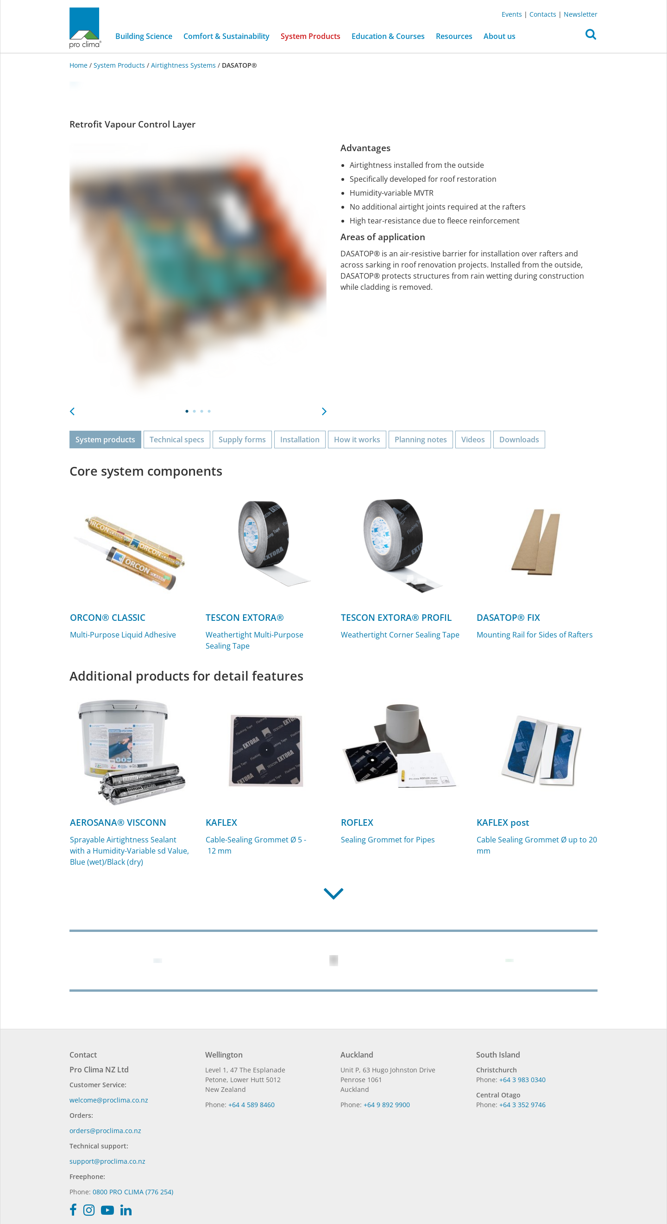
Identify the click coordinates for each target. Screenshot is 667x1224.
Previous (71, 408)
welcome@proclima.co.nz (108, 1100)
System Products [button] (310, 36)
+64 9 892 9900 (387, 1104)
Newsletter (581, 14)
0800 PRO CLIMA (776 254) (133, 1191)
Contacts (542, 14)
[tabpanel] (198, 271)
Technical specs (177, 439)
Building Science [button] (143, 36)
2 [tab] (194, 411)
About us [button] (500, 36)
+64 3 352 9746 (522, 1104)
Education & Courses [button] (388, 36)
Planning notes (421, 439)
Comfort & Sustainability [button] (226, 36)
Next (324, 408)
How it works (357, 439)
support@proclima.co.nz (107, 1161)
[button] (590, 36)
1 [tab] (187, 411)
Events (512, 14)
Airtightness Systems (183, 65)
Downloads (519, 439)
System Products (119, 65)
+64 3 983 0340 (522, 1079)
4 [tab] (209, 411)
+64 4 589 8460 (251, 1104)
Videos (473, 439)
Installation (300, 439)
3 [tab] (202, 411)
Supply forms (242, 439)
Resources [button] (454, 36)
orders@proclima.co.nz (105, 1130)
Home (79, 65)
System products (105, 439)
